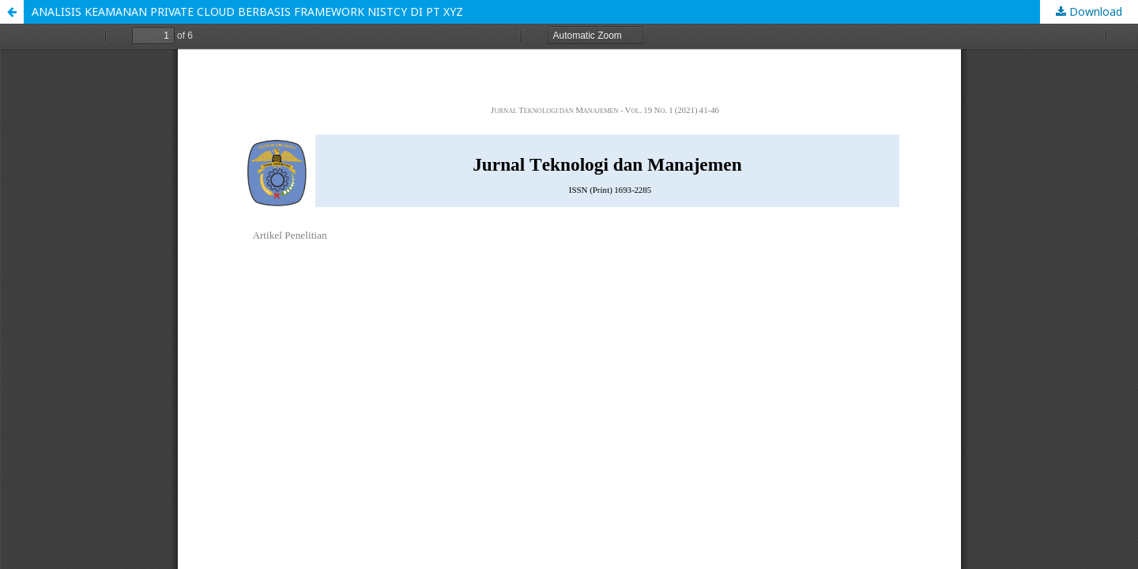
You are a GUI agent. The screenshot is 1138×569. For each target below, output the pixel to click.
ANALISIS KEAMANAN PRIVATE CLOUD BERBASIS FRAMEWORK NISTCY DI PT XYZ (247, 11)
